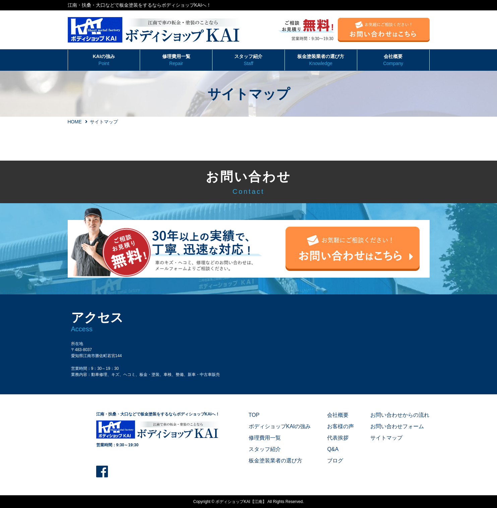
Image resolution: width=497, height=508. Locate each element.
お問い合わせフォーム (397, 426)
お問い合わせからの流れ (399, 415)
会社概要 (393, 60)
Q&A (332, 449)
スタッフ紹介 (248, 60)
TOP (254, 415)
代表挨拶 (338, 438)
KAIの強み (104, 60)
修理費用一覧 (176, 60)
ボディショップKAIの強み (280, 426)
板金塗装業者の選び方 (321, 60)
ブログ (335, 460)
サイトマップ (386, 438)
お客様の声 (340, 426)
